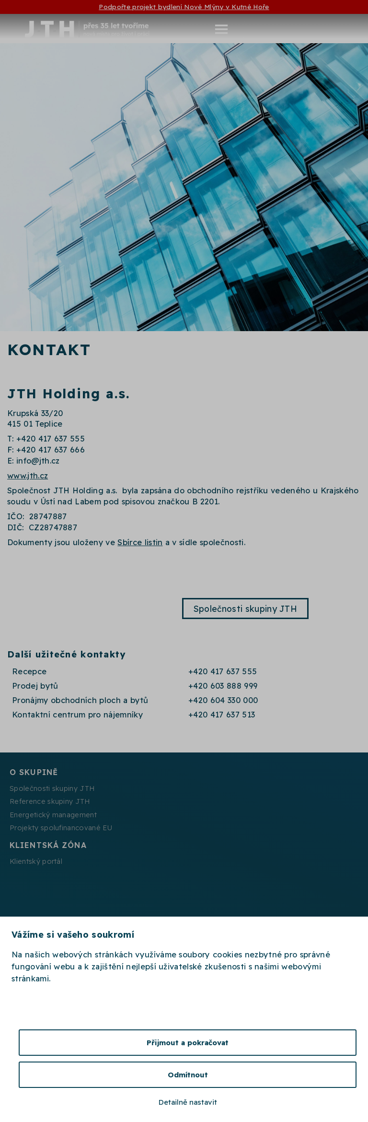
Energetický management (53, 815)
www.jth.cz (27, 475)
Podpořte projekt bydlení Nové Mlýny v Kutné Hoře (184, 6)
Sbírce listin (139, 542)
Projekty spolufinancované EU (61, 828)
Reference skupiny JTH (50, 801)
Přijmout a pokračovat (188, 1042)
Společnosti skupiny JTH (245, 608)
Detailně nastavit (188, 1102)
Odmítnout (188, 1074)
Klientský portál (36, 861)
